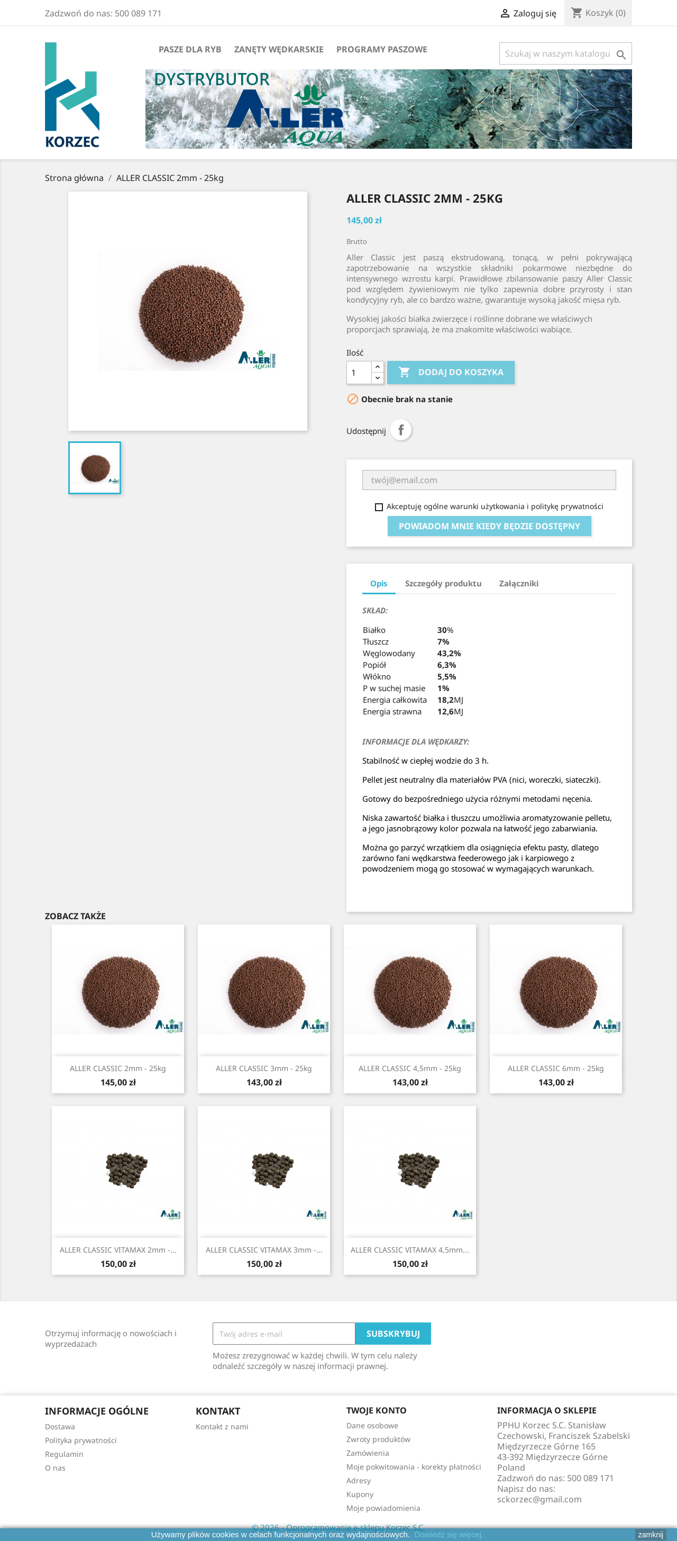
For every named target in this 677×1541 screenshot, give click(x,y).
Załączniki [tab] (518, 583)
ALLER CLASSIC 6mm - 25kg (556, 1068)
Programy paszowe (381, 49)
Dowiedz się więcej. (448, 1534)
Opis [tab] (379, 583)
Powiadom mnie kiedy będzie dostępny (489, 526)
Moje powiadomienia (383, 1508)
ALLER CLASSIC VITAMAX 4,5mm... (410, 1250)
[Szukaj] (565, 53)
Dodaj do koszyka (451, 372)
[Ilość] (359, 372)
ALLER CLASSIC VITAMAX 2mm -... (118, 1250)
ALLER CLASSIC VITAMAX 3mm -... (264, 1250)
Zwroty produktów (378, 1439)
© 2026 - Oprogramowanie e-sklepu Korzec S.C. (338, 1527)
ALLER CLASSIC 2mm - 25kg (118, 1068)
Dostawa (60, 1426)
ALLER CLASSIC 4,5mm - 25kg (410, 1068)
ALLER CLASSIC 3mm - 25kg (264, 1068)
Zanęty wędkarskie (279, 49)
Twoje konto (376, 1410)
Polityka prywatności (81, 1440)
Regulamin (64, 1454)
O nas (55, 1468)
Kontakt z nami (222, 1426)
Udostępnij (400, 429)
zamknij (650, 1534)
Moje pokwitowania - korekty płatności (413, 1467)
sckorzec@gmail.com (539, 1499)
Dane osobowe (372, 1425)
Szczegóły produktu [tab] (443, 583)
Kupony (359, 1494)
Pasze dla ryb (190, 49)
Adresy (358, 1480)
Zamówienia (367, 1453)
